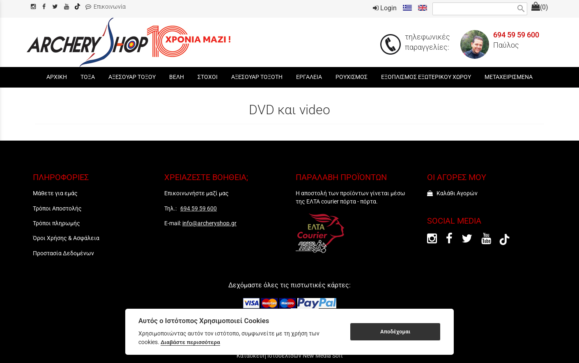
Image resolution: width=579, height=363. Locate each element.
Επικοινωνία (105, 6)
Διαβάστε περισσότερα (190, 342)
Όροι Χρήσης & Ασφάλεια (66, 238)
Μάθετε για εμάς (55, 193)
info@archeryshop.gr (209, 223)
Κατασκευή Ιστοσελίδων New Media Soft (290, 355)
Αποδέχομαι (395, 331)
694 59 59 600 (516, 35)
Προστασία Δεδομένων (63, 253)
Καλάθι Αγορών (452, 193)
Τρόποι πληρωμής (56, 223)
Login (385, 8)
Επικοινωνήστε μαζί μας (196, 193)
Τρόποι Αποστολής (57, 208)
